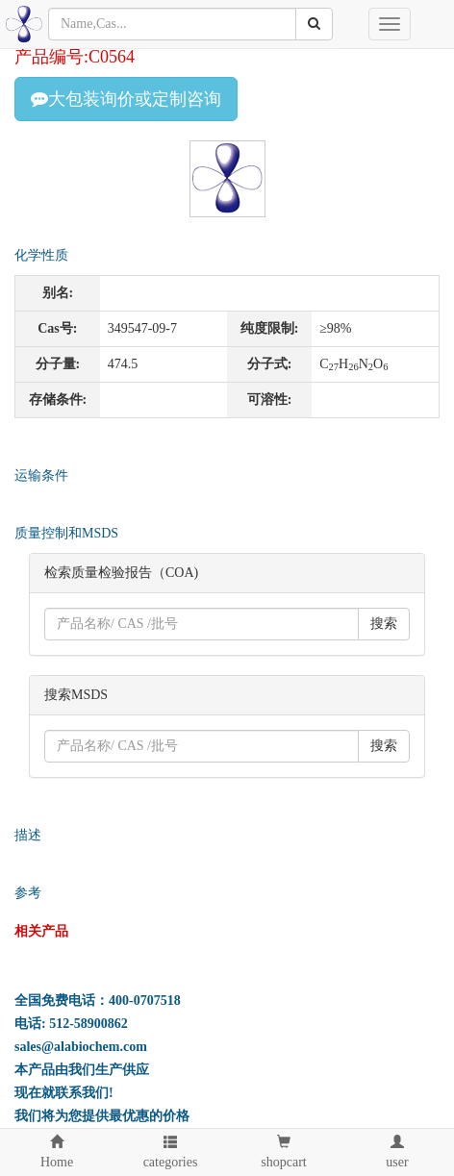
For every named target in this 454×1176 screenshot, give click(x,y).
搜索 (383, 623)
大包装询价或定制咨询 (126, 99)
